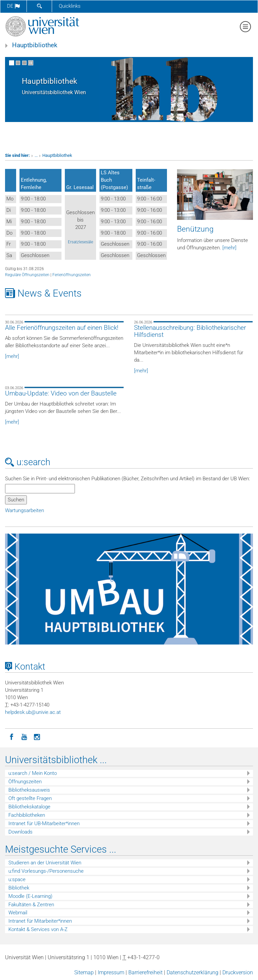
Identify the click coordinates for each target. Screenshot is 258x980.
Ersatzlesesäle (80, 242)
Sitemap (84, 972)
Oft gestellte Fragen (30, 798)
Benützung (195, 229)
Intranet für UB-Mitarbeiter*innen (44, 823)
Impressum (111, 972)
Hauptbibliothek (34, 45)
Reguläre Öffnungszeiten (27, 274)
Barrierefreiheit (145, 972)
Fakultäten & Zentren (31, 905)
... (36, 155)
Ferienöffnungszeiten (71, 274)
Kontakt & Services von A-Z (38, 929)
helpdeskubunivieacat (33, 712)
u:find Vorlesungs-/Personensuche (46, 871)
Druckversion (237, 972)
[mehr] (229, 248)
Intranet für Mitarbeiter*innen (40, 921)
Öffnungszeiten (25, 782)
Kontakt (25, 666)
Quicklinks (70, 6)
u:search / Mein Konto (32, 773)
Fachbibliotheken (26, 815)
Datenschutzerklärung (192, 972)
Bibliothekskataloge (29, 807)
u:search (27, 462)
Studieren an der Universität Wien (44, 863)
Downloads (20, 832)
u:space (17, 879)
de (13, 6)
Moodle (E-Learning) (30, 896)
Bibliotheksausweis (29, 790)
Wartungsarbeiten (24, 510)
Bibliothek (18, 888)
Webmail (17, 913)
